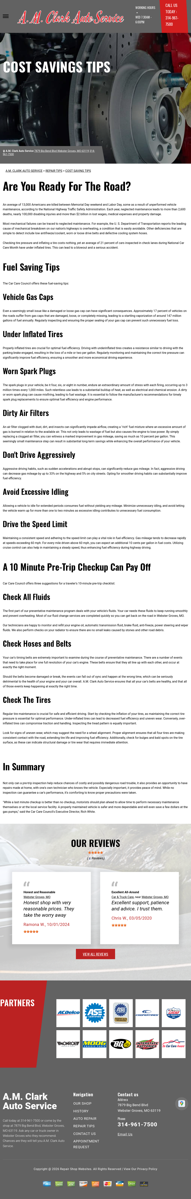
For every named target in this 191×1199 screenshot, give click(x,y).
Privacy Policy (147, 1169)
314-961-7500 (30, 1120)
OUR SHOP (82, 1103)
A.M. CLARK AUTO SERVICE (24, 171)
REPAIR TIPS (54, 171)
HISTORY (81, 1111)
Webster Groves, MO (37, 897)
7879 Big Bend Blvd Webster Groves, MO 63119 (61, 150)
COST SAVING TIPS (78, 171)
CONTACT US (84, 1134)
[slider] (95, 852)
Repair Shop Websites (75, 1169)
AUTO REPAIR (84, 1118)
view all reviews (95, 954)
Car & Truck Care (123, 897)
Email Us (125, 1134)
